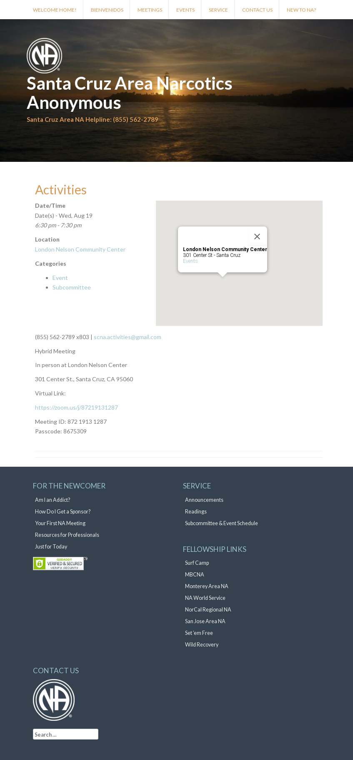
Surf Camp (197, 563)
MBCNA (194, 574)
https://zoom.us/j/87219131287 (76, 407)
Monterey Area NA (206, 586)
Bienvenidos (107, 10)
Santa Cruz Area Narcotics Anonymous (130, 93)
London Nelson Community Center (80, 249)
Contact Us (257, 10)
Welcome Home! (55, 10)
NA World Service (205, 598)
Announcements (204, 500)
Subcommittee (72, 287)
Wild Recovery (201, 645)
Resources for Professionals (67, 535)
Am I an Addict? (52, 500)
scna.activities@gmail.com (127, 336)
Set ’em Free (199, 633)
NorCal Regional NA (208, 609)
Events (185, 10)
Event (60, 277)
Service (218, 10)
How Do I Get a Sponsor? (62, 511)
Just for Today (51, 547)
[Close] (257, 236)
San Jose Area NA (205, 621)
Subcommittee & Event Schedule (221, 523)
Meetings (150, 10)
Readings (196, 511)
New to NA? (301, 10)
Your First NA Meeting (60, 523)
